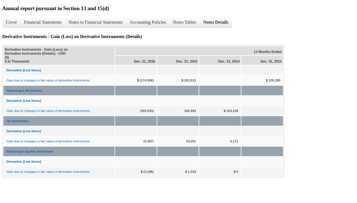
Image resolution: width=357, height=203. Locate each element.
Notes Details (215, 22)
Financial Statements (43, 22)
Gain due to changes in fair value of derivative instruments (48, 80)
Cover (11, 22)
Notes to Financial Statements (96, 22)
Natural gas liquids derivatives (29, 151)
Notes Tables (184, 22)
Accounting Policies (147, 22)
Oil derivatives (17, 121)
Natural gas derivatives (24, 90)
